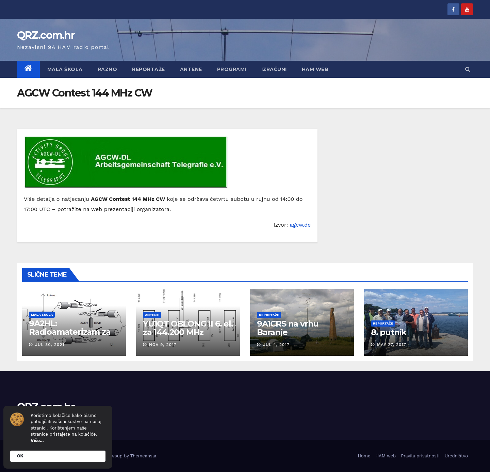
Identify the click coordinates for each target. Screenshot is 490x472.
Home (364, 455)
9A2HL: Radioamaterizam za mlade (70, 331)
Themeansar (143, 455)
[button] (467, 69)
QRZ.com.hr (46, 35)
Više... (37, 440)
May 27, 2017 (391, 344)
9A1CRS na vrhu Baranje (287, 328)
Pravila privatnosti (420, 455)
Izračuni (274, 69)
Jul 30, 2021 (49, 344)
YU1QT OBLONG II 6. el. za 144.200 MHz (188, 328)
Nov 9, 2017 (163, 344)
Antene (191, 69)
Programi (231, 69)
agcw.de (300, 225)
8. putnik (388, 332)
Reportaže (148, 69)
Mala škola (65, 69)
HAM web (315, 69)
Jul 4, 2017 (276, 344)
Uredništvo (456, 455)
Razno (107, 69)
